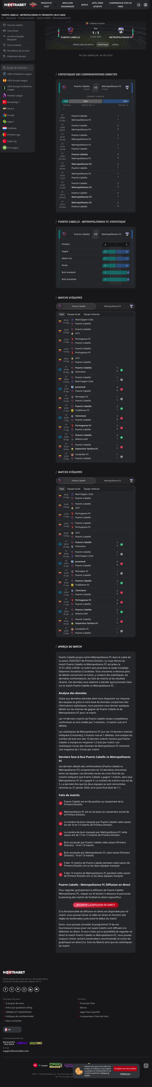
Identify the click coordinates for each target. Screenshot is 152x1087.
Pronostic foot (46, 4)
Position (66, 244)
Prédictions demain (14, 56)
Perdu (65, 265)
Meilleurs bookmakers (67, 4)
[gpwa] (56, 1065)
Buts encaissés (69, 279)
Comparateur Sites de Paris (120, 4)
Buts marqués (69, 272)
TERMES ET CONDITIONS (18, 1012)
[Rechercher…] (138, 4)
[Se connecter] (145, 4)
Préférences (125, 1074)
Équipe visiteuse (92, 314)
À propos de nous (15, 1003)
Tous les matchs (13, 25)
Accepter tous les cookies (125, 1068)
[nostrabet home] (14, 972)
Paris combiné (12, 45)
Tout (62, 314)
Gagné (65, 251)
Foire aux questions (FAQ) (19, 1007)
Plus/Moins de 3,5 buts (16, 50)
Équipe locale (73, 314)
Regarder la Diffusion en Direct (95, 905)
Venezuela (11, 18)
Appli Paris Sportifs (97, 4)
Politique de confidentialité (20, 1016)
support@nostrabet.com (16, 1050)
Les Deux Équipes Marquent (13, 38)
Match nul (67, 258)
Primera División (26, 18)
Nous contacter (14, 1020)
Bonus (84, 4)
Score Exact (10, 30)
